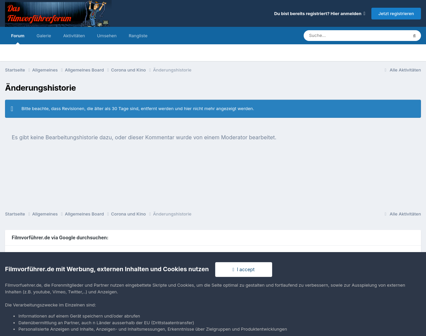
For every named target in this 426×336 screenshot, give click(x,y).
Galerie (44, 35)
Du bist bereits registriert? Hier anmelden (319, 13)
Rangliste (138, 35)
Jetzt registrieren (396, 13)
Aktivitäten (74, 35)
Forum (17, 38)
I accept (244, 269)
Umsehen (106, 35)
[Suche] (342, 35)
